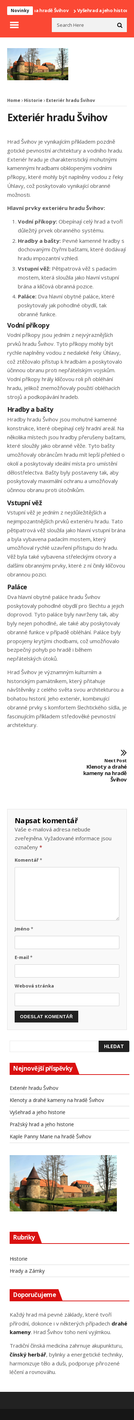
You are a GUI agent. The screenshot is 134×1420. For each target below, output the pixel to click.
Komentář (28, 860)
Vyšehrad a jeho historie (37, 1112)
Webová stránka (34, 986)
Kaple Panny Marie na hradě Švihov (50, 1136)
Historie (33, 100)
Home (13, 100)
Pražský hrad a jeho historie (42, 1124)
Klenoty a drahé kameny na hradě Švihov (102, 770)
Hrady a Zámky (27, 1270)
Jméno (24, 929)
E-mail (24, 957)
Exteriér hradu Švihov (34, 1088)
